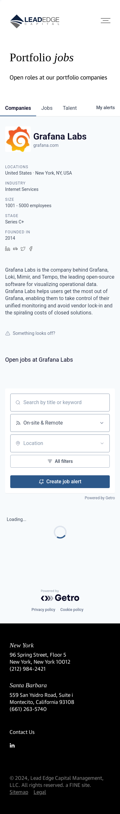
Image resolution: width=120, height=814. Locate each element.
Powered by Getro (100, 498)
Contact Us (22, 732)
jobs (46, 108)
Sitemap (19, 792)
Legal (40, 792)
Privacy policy (43, 609)
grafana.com (46, 145)
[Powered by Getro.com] (60, 595)
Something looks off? (30, 333)
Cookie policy (72, 609)
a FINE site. (78, 785)
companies (18, 108)
